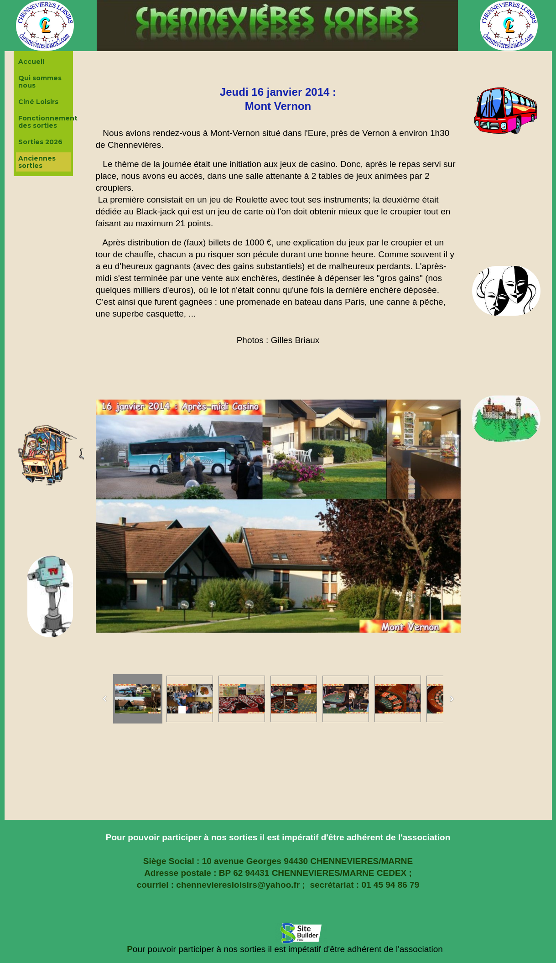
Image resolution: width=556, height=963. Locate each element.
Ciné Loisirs (38, 102)
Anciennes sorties (37, 162)
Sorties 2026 (40, 142)
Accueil (31, 61)
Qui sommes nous (40, 81)
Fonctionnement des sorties (44, 122)
